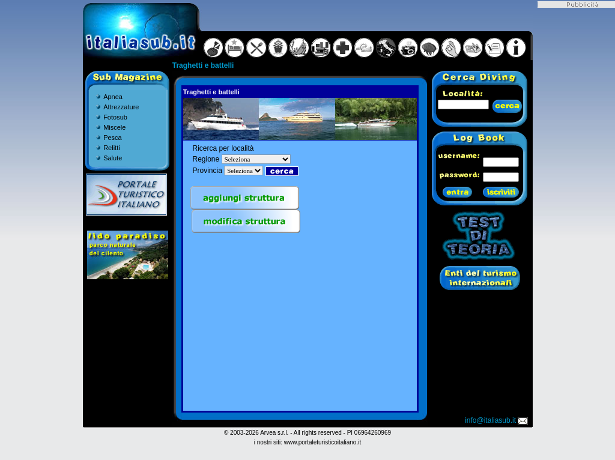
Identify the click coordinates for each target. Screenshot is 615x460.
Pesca (112, 137)
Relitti (111, 147)
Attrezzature (121, 106)
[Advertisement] (300, 325)
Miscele (114, 127)
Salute (112, 158)
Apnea (113, 96)
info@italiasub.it (497, 420)
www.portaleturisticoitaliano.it (322, 442)
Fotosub (115, 117)
